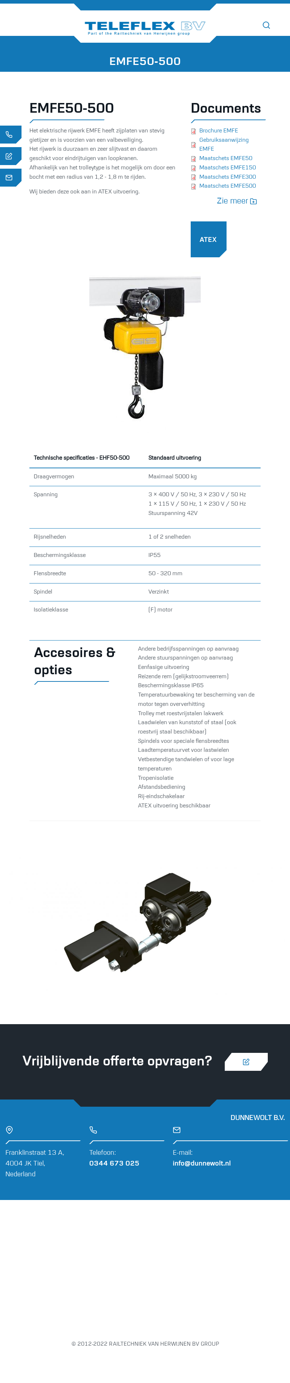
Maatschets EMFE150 (227, 168)
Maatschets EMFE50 (225, 158)
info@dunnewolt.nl (202, 1163)
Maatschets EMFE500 (227, 186)
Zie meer (232, 201)
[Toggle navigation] (282, 25)
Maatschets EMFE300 (227, 177)
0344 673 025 (114, 1163)
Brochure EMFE (218, 131)
